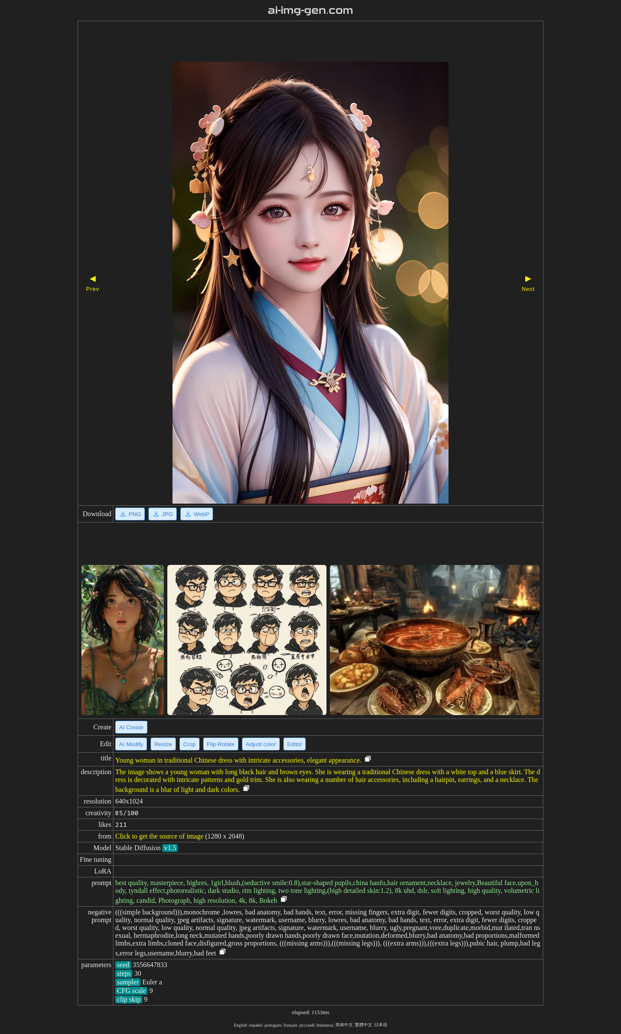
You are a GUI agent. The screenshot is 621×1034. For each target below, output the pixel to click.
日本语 (380, 1024)
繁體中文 (363, 1024)
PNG (130, 514)
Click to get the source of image (159, 836)
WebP (196, 514)
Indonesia (325, 1025)
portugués (272, 1025)
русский (307, 1025)
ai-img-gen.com (311, 10)
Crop (189, 744)
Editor (294, 744)
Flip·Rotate (221, 744)
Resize (163, 744)
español (256, 1025)
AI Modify (131, 744)
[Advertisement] (295, 42)
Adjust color (261, 744)
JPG (162, 514)
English (240, 1025)
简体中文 (344, 1024)
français (291, 1025)
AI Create (131, 727)
